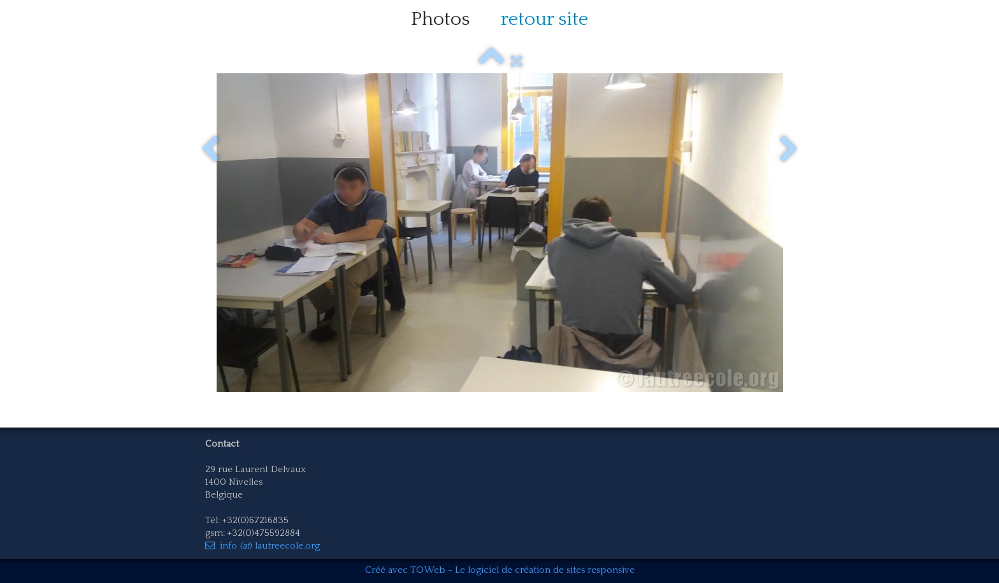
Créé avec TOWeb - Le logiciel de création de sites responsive (500, 570)
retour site (544, 19)
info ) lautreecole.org (262, 545)
